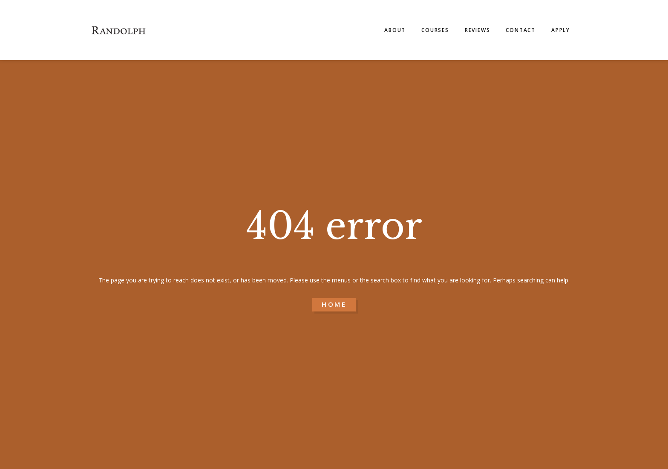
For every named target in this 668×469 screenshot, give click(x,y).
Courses (435, 30)
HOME (334, 304)
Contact (521, 30)
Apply (560, 30)
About (395, 30)
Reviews (477, 30)
